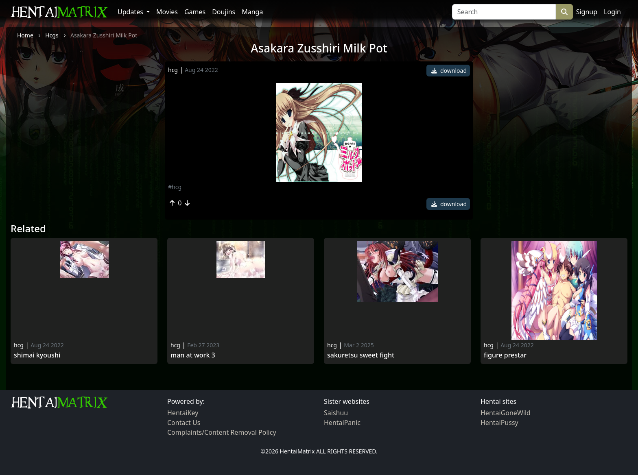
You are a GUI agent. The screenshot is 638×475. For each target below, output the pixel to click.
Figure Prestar (505, 355)
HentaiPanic (342, 422)
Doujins (223, 11)
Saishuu (336, 412)
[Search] (504, 12)
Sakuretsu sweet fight (360, 355)
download (449, 70)
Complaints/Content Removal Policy (221, 432)
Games (194, 11)
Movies (167, 11)
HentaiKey (182, 412)
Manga (252, 11)
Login (612, 11)
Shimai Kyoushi (37, 355)
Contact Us (183, 422)
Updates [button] (131, 11)
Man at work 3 (192, 355)
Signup (586, 11)
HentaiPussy (499, 422)
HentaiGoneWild (506, 412)
